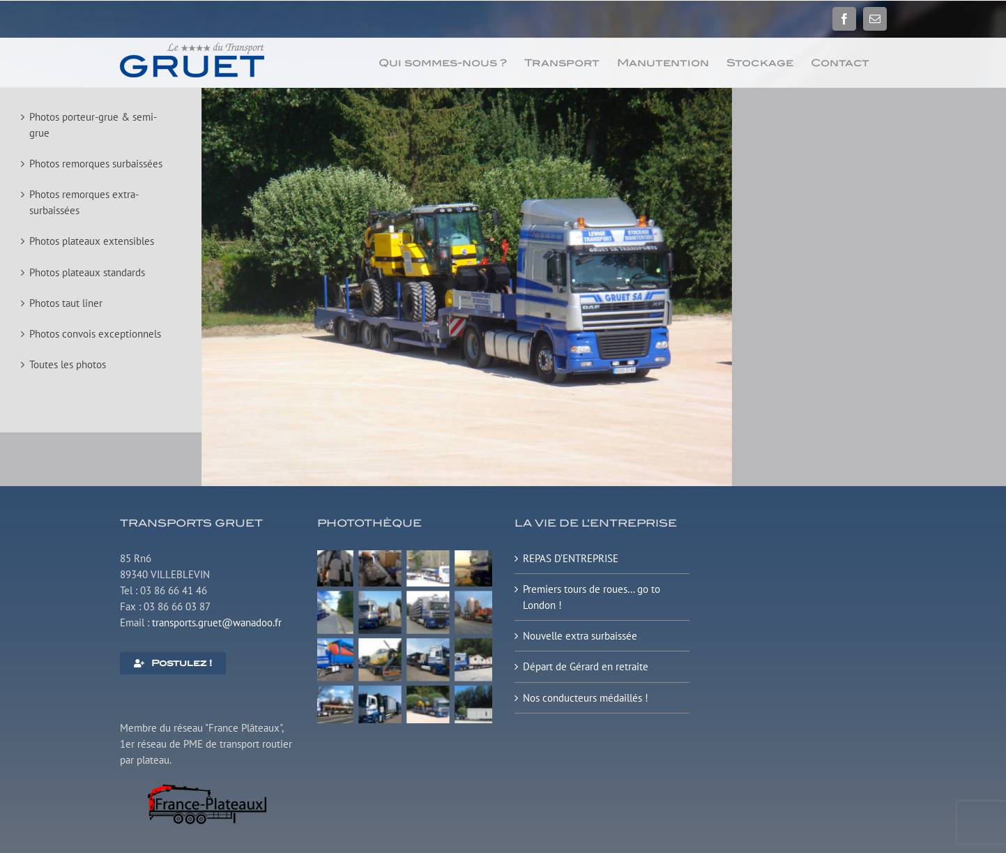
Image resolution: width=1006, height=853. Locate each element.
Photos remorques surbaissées (95, 163)
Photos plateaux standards (87, 272)
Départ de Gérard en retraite (585, 666)
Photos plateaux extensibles (91, 241)
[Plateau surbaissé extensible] (404, 555)
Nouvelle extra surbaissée (580, 635)
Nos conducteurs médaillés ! (585, 697)
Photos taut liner (65, 303)
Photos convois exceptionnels (95, 333)
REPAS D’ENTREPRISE (570, 558)
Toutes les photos (67, 364)
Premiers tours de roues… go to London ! (591, 597)
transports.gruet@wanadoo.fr (217, 622)
